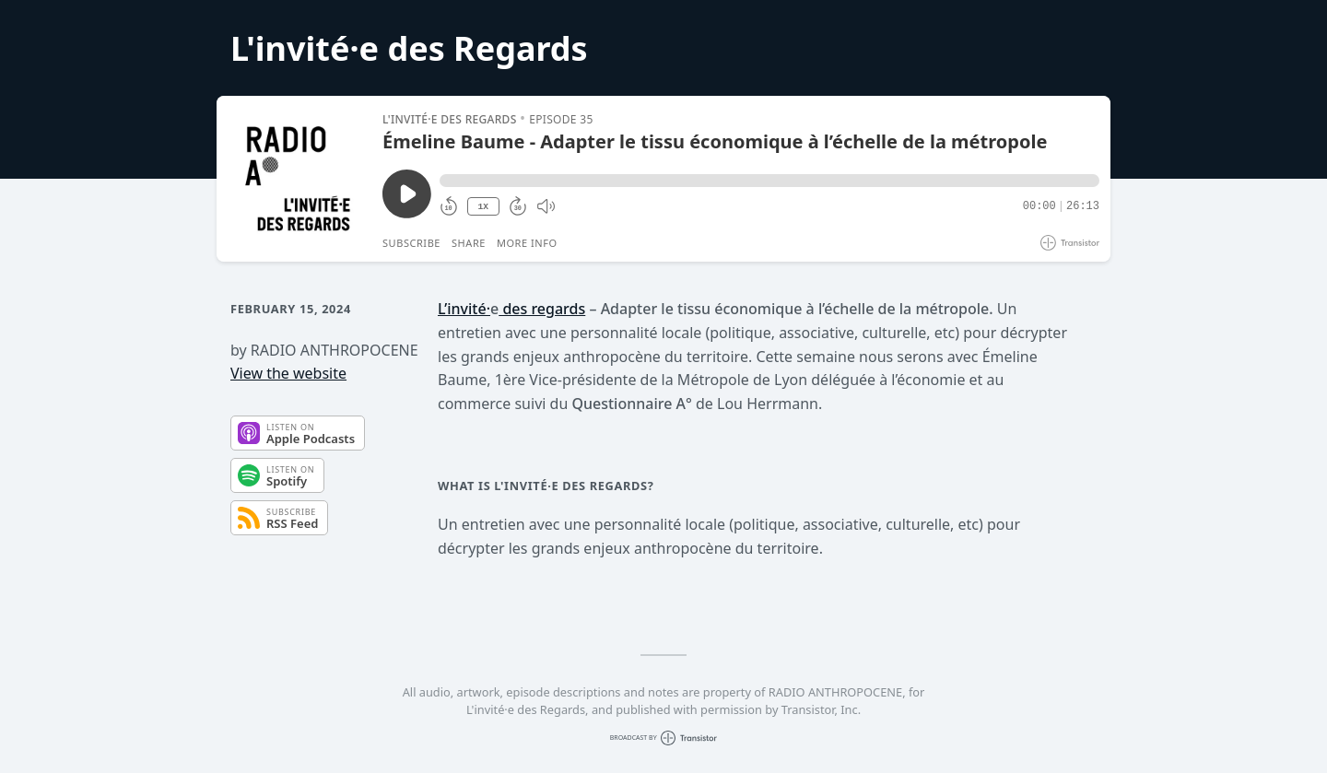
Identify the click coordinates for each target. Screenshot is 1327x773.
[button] (769, 180)
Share (469, 243)
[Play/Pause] (299, 179)
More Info (527, 243)
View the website (288, 373)
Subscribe (411, 243)
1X (482, 207)
